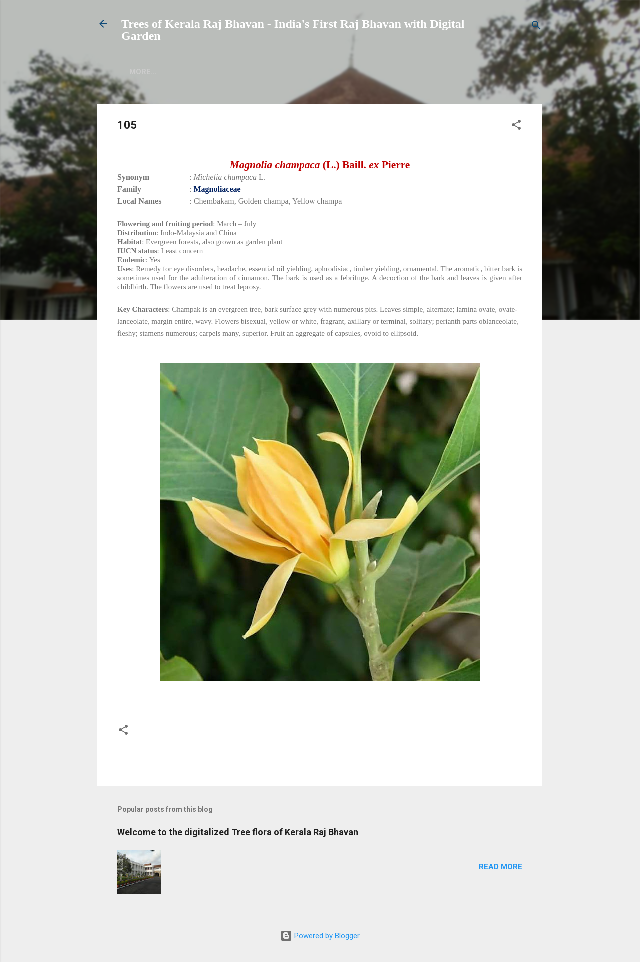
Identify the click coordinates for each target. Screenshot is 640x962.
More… (349, 72)
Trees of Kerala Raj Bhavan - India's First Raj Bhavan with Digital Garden (293, 30)
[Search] (536, 27)
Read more (500, 867)
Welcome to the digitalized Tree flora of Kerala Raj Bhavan (238, 832)
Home (141, 72)
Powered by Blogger (320, 936)
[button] (516, 126)
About (183, 72)
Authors (232, 72)
